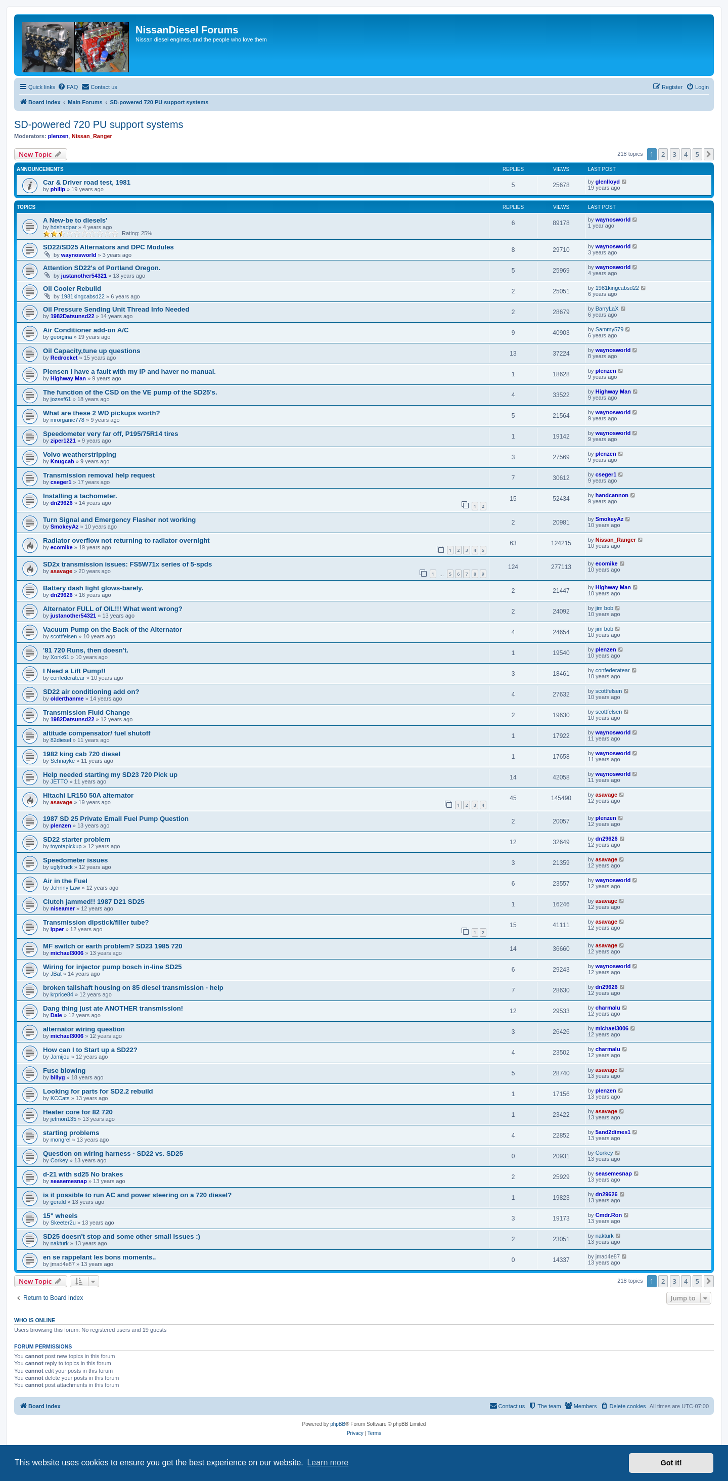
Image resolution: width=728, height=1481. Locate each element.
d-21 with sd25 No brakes (83, 1174)
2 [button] (663, 154)
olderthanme (67, 698)
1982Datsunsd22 (73, 316)
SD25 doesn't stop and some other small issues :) (121, 1236)
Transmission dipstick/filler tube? (96, 922)
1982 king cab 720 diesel (81, 754)
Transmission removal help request (99, 475)
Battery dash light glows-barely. (93, 588)
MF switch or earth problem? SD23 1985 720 (113, 946)
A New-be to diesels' (75, 220)
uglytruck (62, 867)
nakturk (60, 1243)
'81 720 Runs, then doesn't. (85, 650)
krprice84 (62, 994)
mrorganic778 (67, 420)
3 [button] (674, 154)
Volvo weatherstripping (79, 454)
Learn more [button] (327, 1462)
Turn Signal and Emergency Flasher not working (119, 520)
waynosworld (613, 219)
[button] (709, 154)
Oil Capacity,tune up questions (91, 351)
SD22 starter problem (76, 839)
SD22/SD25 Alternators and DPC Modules (108, 247)
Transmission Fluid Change (86, 712)
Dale (56, 1015)
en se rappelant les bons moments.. (99, 1257)
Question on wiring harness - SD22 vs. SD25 (113, 1153)
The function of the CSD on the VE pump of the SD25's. (130, 392)
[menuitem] (68, 87)
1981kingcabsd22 (83, 296)
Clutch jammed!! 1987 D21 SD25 (94, 901)
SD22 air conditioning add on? (91, 691)
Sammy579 (610, 329)
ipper (57, 929)
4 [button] (686, 154)
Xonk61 (60, 657)
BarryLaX (607, 309)
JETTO (59, 781)
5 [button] (697, 154)
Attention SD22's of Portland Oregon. (101, 268)
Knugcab (62, 461)
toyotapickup (66, 846)
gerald (58, 1202)
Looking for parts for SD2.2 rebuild (98, 1091)
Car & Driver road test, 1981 (86, 182)
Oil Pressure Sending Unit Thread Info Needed (116, 309)
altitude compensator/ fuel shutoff (96, 733)
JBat (56, 974)
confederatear (68, 678)
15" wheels (60, 1215)
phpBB (337, 1424)
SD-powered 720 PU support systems (99, 124)
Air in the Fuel (65, 881)
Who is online (34, 1320)
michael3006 (67, 953)
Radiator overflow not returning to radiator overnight (126, 540)
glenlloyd (608, 182)
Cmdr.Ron (609, 1215)
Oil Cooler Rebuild (72, 288)
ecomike (62, 547)
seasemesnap (69, 1181)
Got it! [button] (671, 1463)
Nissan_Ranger (92, 136)
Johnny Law (65, 888)
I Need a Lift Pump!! (74, 671)
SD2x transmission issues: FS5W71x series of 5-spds (127, 564)
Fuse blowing (64, 1070)
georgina (61, 337)
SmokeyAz (65, 527)
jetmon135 (63, 1119)
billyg (58, 1077)
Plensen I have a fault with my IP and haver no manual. (129, 371)
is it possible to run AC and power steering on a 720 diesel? (137, 1195)
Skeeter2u (63, 1222)
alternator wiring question (84, 1029)
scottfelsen (64, 636)
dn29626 (62, 503)
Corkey (59, 1160)
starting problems (71, 1133)
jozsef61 (61, 399)
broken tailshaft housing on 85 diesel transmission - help (133, 987)
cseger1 (61, 482)
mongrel (61, 1140)
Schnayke (63, 761)
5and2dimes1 (613, 1132)
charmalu (608, 1008)
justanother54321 (84, 276)
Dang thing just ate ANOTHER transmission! (113, 1008)
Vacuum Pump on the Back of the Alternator (112, 629)
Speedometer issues (75, 860)
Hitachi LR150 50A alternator (88, 795)
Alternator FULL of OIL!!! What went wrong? (113, 609)
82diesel (61, 740)
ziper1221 (63, 441)
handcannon (612, 495)
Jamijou (60, 1057)
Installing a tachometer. (80, 496)
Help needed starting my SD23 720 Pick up (110, 774)
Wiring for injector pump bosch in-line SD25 (112, 967)
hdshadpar (64, 227)
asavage (61, 571)
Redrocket (64, 358)
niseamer (63, 908)
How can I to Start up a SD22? (90, 1050)
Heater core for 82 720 (78, 1112)
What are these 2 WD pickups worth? (101, 413)
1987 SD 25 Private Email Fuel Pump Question (116, 818)
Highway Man (68, 378)
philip (58, 189)
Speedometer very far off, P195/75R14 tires (110, 434)
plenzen (58, 136)
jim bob (604, 608)
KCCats (60, 1098)
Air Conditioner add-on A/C (85, 330)
